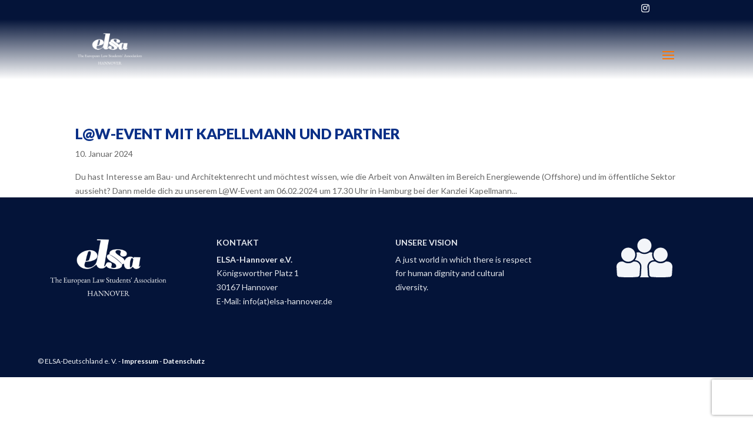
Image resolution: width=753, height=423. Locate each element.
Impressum (140, 361)
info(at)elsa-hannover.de (287, 301)
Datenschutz (184, 361)
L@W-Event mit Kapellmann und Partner (237, 133)
